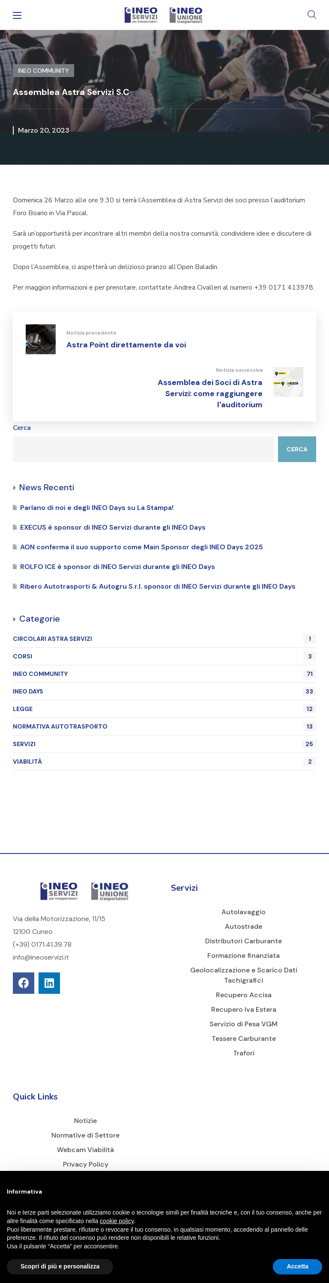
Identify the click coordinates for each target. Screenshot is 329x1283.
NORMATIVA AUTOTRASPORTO (164, 726)
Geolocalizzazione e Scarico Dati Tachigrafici (243, 975)
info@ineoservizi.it (41, 957)
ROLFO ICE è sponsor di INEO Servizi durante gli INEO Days (117, 566)
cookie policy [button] (117, 1221)
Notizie (85, 1120)
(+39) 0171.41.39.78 (42, 944)
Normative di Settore (85, 1135)
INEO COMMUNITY (164, 674)
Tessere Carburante (244, 1038)
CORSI (164, 656)
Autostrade (243, 926)
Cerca (22, 428)
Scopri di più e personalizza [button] (60, 1266)
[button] (312, 15)
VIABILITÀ (164, 761)
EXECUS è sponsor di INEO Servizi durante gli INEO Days (113, 527)
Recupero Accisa (244, 994)
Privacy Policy (85, 1164)
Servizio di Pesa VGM (243, 1023)
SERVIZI (164, 744)
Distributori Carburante (243, 940)
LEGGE (164, 709)
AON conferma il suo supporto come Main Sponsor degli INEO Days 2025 (141, 546)
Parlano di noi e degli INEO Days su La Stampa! (96, 507)
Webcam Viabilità (85, 1149)
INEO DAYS (164, 691)
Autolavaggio (243, 911)
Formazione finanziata (243, 955)
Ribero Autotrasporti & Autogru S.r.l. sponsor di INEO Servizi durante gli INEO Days (158, 586)
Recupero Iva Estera (243, 1009)
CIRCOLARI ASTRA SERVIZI (164, 638)
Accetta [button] (297, 1266)
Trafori (243, 1053)
